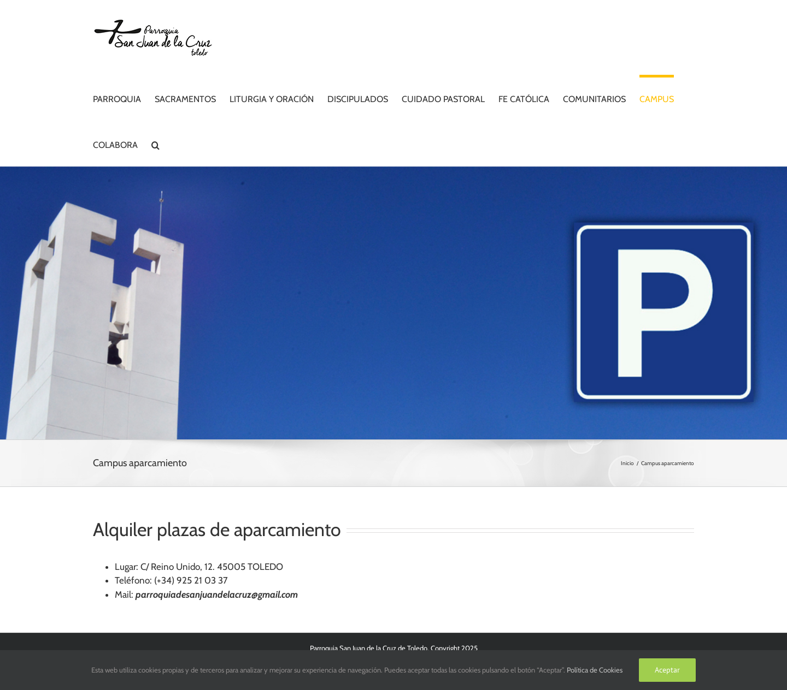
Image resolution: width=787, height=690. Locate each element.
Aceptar (667, 670)
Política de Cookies (594, 669)
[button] (155, 143)
